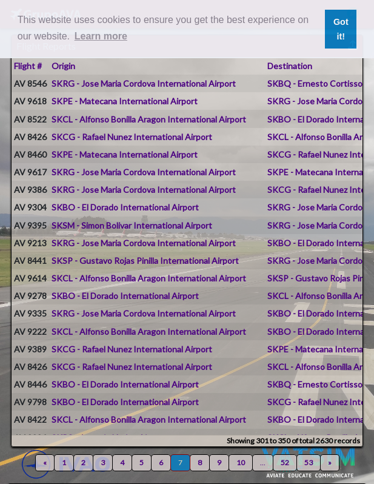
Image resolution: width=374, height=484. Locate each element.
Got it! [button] (341, 29)
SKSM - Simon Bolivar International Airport (132, 225)
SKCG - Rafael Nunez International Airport (132, 137)
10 (240, 462)
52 (285, 462)
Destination (289, 66)
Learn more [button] (101, 36)
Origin (63, 66)
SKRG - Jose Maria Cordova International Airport (144, 83)
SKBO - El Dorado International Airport (125, 207)
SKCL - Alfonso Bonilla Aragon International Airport (149, 119)
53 (308, 462)
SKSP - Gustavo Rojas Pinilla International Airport (145, 260)
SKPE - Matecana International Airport (125, 101)
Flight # (28, 66)
